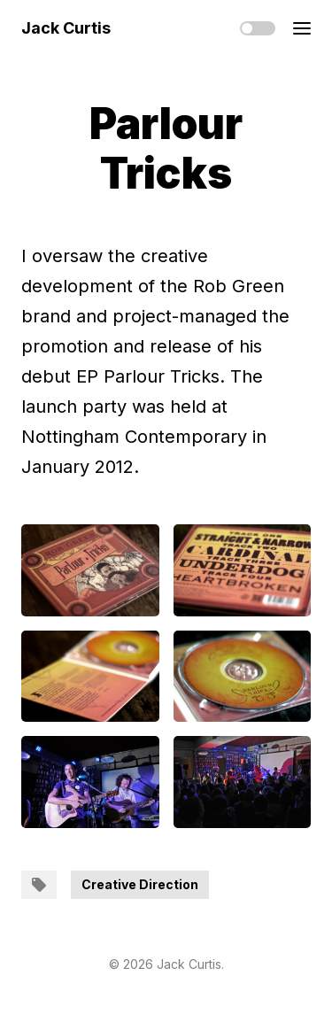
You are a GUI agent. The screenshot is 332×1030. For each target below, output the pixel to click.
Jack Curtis (66, 28)
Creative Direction (139, 884)
